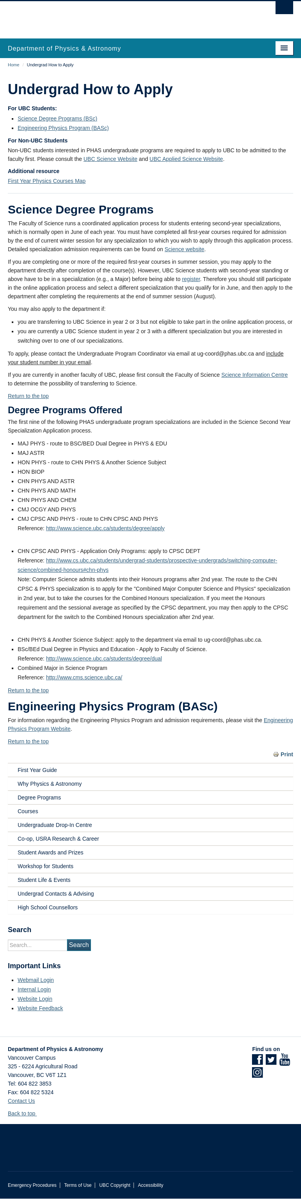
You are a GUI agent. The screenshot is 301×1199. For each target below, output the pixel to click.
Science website (184, 249)
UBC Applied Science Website (186, 159)
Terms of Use (78, 1185)
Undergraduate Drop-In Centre (55, 825)
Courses (28, 811)
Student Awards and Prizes (50, 852)
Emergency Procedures (32, 1185)
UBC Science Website (110, 159)
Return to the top (28, 396)
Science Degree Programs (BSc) (57, 118)
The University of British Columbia (129, 16)
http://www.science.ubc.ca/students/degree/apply (105, 528)
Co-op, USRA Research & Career (58, 839)
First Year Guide (37, 770)
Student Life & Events (44, 880)
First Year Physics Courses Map (46, 181)
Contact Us (21, 1101)
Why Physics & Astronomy (50, 784)
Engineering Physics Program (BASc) (63, 128)
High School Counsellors (48, 907)
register (191, 279)
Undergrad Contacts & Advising (56, 894)
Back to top (25, 1113)
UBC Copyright (114, 1185)
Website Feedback (40, 1008)
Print (287, 754)
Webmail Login (36, 980)
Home (13, 64)
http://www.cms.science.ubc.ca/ (84, 677)
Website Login (35, 999)
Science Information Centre (254, 375)
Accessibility (150, 1185)
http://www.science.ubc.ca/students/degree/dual (104, 658)
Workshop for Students (45, 866)
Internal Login (34, 989)
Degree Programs (39, 797)
